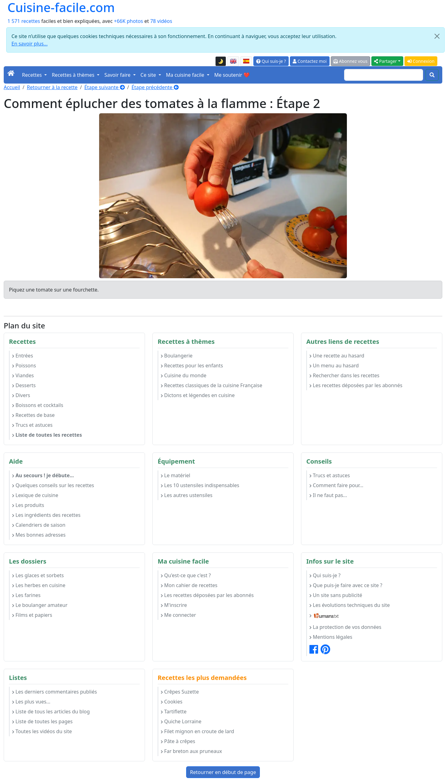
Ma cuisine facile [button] (186, 74)
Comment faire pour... (336, 485)
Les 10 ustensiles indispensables (200, 485)
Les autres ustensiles (186, 495)
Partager (385, 61)
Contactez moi (309, 61)
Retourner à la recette (52, 87)
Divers (21, 395)
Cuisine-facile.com (61, 7)
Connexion (421, 61)
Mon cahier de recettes (189, 585)
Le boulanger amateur (40, 605)
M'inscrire (174, 605)
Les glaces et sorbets (38, 575)
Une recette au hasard (336, 355)
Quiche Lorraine (181, 721)
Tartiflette (173, 711)
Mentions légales (330, 637)
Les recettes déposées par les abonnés (355, 385)
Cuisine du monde (183, 375)
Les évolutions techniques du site (349, 605)
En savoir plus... (29, 43)
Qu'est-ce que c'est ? (186, 575)
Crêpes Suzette (180, 691)
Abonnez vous (351, 61)
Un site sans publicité (335, 595)
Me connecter (178, 615)
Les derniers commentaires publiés (54, 691)
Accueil (12, 87)
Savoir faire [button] (118, 74)
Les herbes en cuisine (38, 585)
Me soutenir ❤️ (232, 74)
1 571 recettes (23, 21)
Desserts (24, 385)
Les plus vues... (31, 701)
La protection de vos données (345, 627)
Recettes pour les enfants (192, 365)
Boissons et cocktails (37, 405)
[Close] (437, 36)
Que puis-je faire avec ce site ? (345, 585)
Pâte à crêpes (178, 741)
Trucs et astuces (32, 425)
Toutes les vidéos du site (42, 731)
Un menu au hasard (334, 365)
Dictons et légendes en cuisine (198, 395)
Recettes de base (33, 415)
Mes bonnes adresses (39, 534)
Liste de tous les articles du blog (51, 711)
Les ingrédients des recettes (46, 515)
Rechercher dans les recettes (344, 375)
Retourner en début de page (223, 772)
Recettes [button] (32, 74)
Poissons (24, 365)
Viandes (23, 375)
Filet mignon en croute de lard (197, 731)
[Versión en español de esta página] (246, 61)
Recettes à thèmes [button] (74, 74)
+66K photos (128, 21)
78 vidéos (161, 21)
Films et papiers (32, 615)
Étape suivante (104, 87)
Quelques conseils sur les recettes (53, 485)
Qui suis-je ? (271, 61)
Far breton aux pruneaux (191, 751)
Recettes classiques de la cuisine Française (211, 385)
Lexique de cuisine (35, 495)
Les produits (28, 505)
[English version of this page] (233, 61)
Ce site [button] (149, 74)
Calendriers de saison (38, 524)
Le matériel (175, 475)
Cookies (171, 701)
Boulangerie (177, 355)
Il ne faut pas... (328, 495)
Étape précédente (155, 87)
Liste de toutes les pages (42, 721)
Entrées (22, 355)
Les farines (26, 595)
